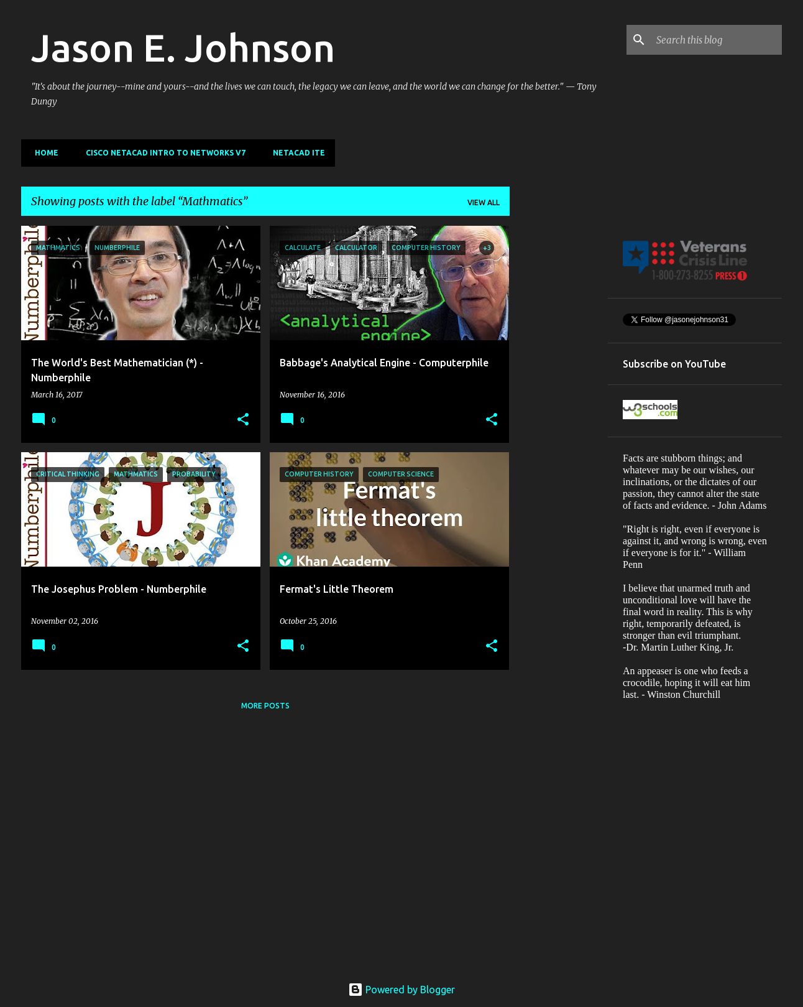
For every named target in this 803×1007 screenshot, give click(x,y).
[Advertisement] (559, 412)
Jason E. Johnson (183, 47)
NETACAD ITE (295, 153)
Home (43, 153)
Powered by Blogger (401, 989)
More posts (265, 706)
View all (483, 202)
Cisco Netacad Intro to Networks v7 (162, 153)
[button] (243, 420)
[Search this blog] (716, 40)
